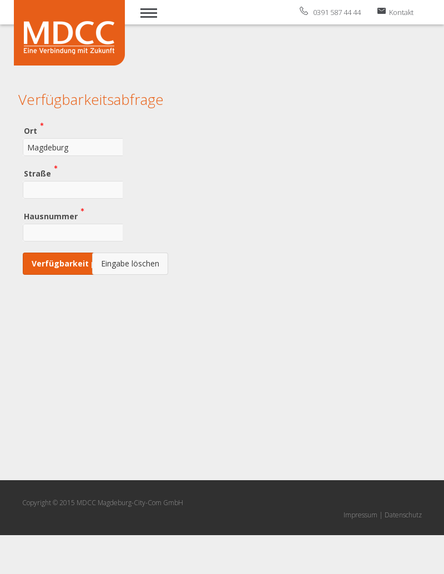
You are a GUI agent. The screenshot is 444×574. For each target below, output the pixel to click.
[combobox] (90, 147)
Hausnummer (51, 215)
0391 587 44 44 (337, 12)
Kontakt (401, 12)
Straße (37, 173)
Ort (30, 130)
